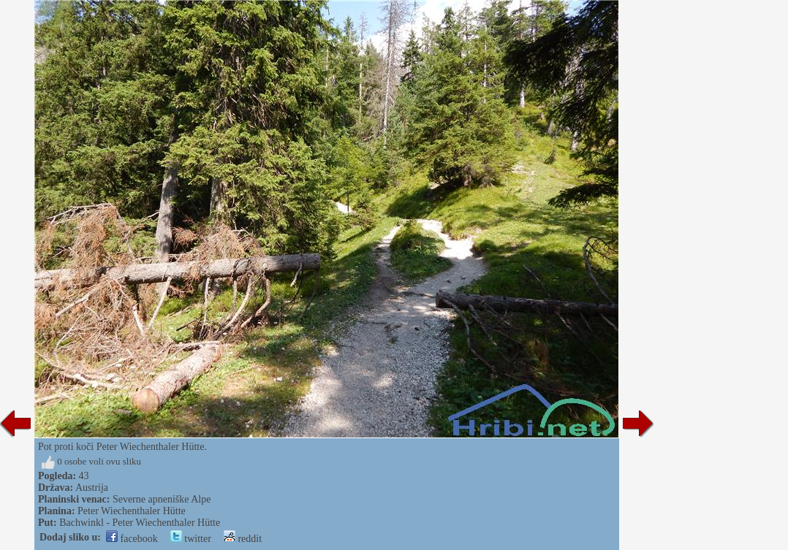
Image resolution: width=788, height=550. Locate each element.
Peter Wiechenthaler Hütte (131, 510)
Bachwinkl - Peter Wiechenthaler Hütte (139, 522)
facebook (132, 538)
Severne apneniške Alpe (162, 499)
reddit (243, 538)
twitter (190, 538)
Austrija (91, 487)
